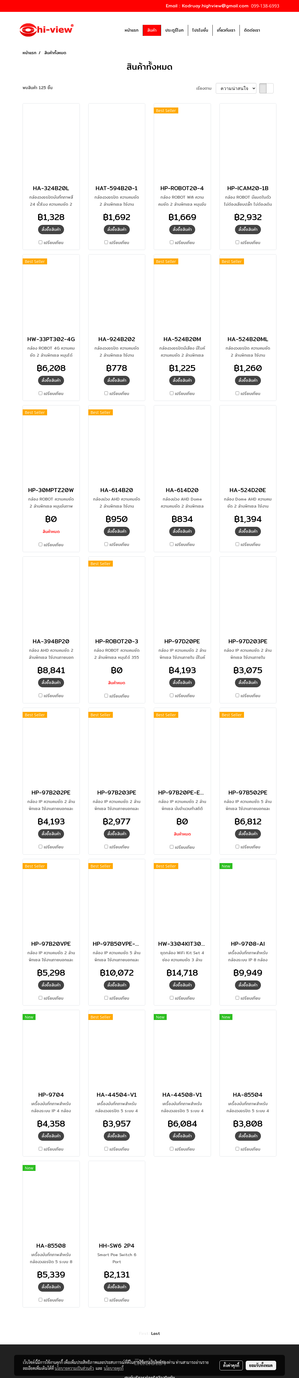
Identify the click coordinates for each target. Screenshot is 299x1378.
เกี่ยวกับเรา (226, 30)
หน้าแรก (131, 30)
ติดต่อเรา (252, 30)
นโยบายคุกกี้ (114, 1368)
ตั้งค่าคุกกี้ (231, 1365)
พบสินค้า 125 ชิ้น (37, 88)
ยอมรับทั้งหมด (261, 1365)
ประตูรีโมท (174, 30)
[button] (272, 30)
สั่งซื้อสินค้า (51, 229)
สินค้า (152, 30)
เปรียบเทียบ (53, 243)
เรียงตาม (206, 88)
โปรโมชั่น (200, 30)
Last (155, 1333)
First (143, 1333)
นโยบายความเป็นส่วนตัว (74, 1368)
